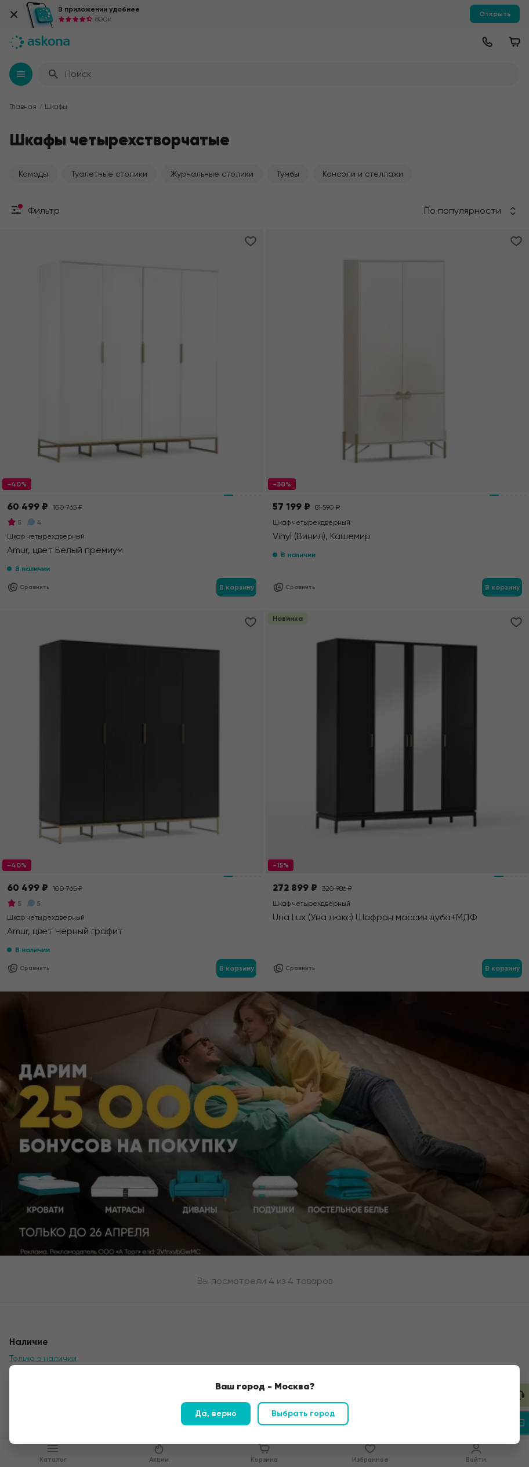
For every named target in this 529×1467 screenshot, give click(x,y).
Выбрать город (303, 1413)
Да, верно (216, 1413)
